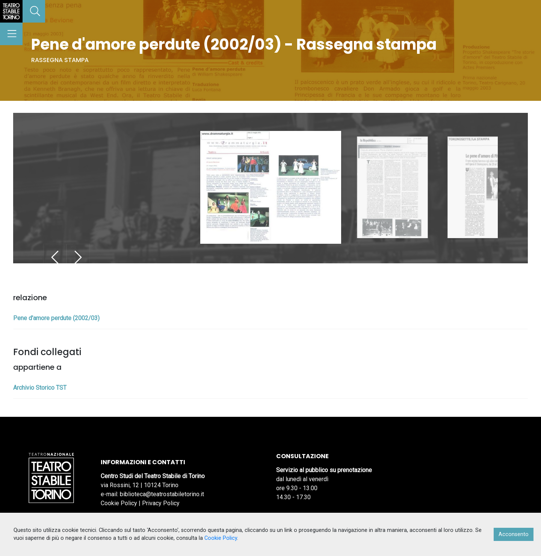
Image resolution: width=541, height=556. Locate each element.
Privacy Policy (161, 503)
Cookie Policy (119, 503)
